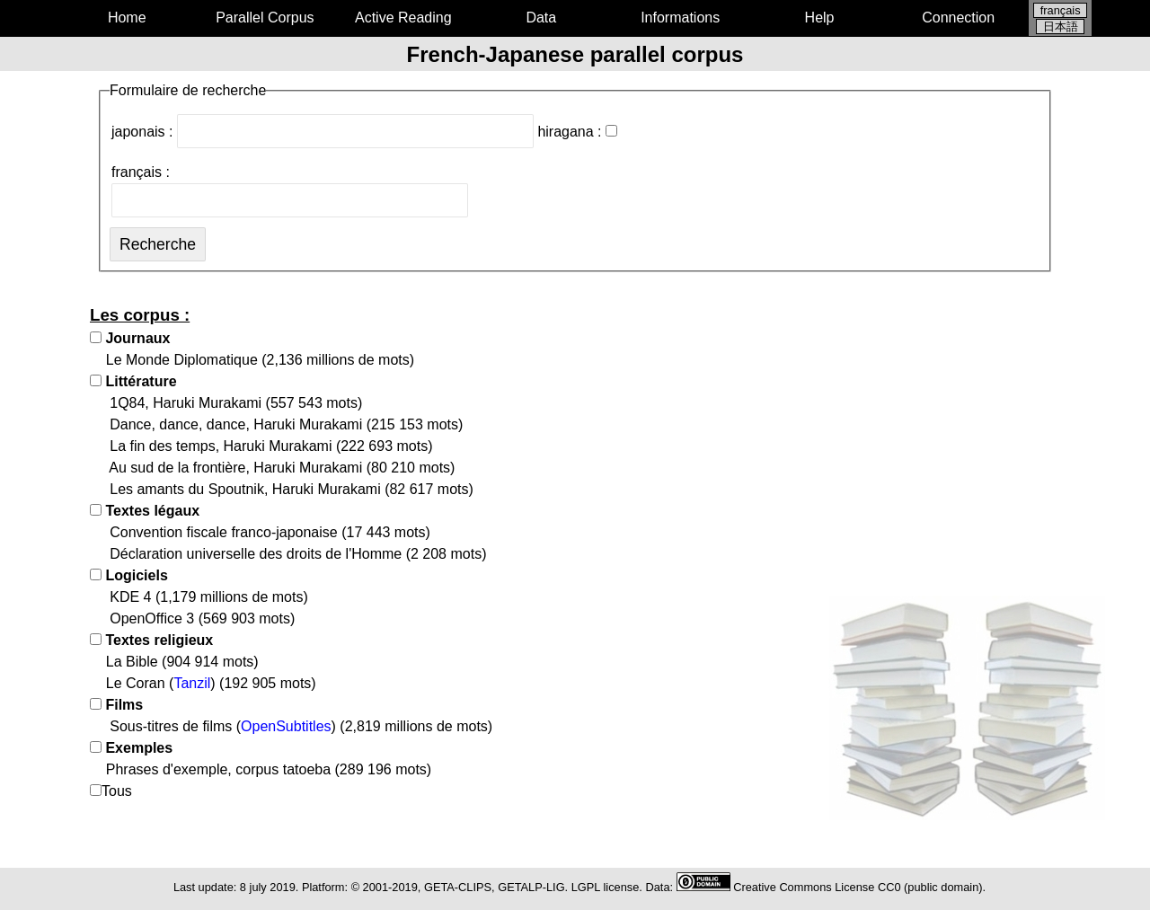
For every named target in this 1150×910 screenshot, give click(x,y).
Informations (680, 17)
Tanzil (191, 683)
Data (541, 17)
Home (127, 17)
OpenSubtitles (286, 726)
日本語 (1060, 26)
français (1060, 10)
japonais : (322, 131)
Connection (958, 17)
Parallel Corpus (265, 17)
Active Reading (403, 17)
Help (820, 17)
